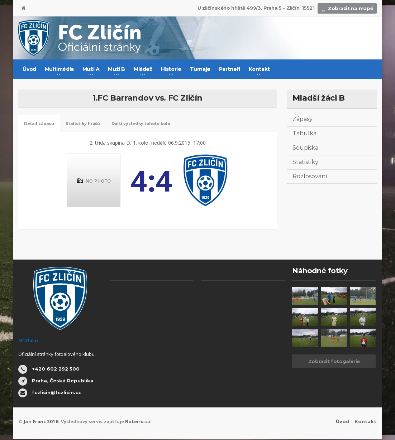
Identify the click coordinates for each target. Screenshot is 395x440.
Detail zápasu (43, 124)
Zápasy (302, 119)
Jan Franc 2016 (40, 422)
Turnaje (200, 69)
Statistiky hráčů (94, 124)
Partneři (229, 69)
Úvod (29, 69)
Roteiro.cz (135, 422)
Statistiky (305, 162)
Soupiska (305, 147)
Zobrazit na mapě (347, 8)
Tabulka (304, 133)
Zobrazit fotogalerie (334, 362)
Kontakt (366, 422)
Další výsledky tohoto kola (163, 124)
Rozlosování (309, 176)
